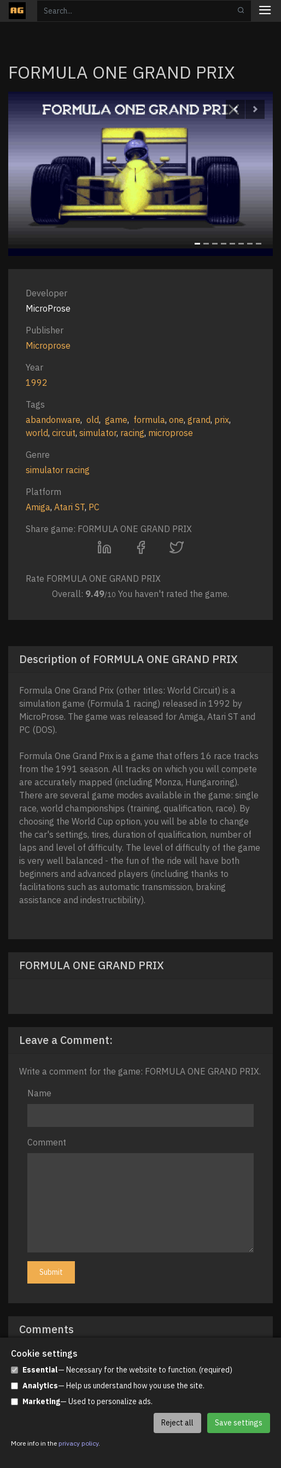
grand (199, 419)
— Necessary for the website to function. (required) (121, 1370)
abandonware (53, 419)
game (116, 419)
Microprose (48, 345)
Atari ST (69, 507)
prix (221, 419)
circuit (63, 432)
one (176, 419)
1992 (37, 382)
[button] (235, 109)
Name (39, 1093)
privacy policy (78, 1443)
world (37, 432)
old (92, 419)
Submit (51, 1272)
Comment (46, 1142)
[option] (140, 174)
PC (94, 507)
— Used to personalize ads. (82, 1401)
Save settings (238, 1423)
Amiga (38, 507)
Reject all (177, 1423)
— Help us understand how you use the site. (107, 1386)
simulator (97, 432)
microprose (170, 432)
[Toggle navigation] (265, 11)
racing (132, 432)
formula (149, 419)
